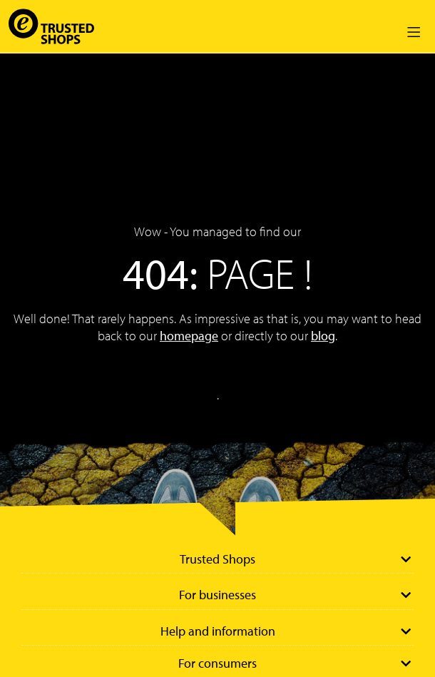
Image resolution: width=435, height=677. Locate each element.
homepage (189, 335)
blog (323, 335)
